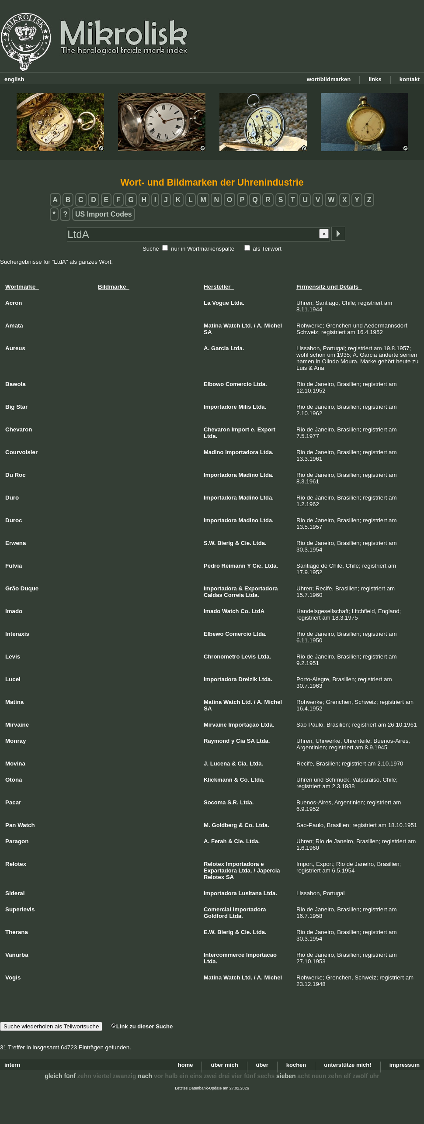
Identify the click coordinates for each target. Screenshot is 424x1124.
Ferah (218, 841)
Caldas (213, 595)
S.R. (232, 802)
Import (240, 429)
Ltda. (237, 303)
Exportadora (261, 588)
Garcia (220, 348)
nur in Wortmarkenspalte (202, 248)
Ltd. (247, 325)
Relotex (214, 864)
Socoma (215, 802)
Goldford (216, 916)
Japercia (268, 870)
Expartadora (220, 870)
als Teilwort (267, 248)
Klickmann (218, 779)
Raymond (216, 741)
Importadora (241, 452)
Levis (248, 656)
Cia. (242, 763)
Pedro (212, 565)
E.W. (209, 932)
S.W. (209, 543)
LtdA (257, 611)
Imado (212, 611)
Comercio (239, 384)
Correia (234, 595)
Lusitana (250, 893)
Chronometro (222, 656)
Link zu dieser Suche (142, 1026)
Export (266, 429)
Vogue (220, 303)
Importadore (220, 406)
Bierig (225, 543)
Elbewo (214, 634)
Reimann (234, 565)
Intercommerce (224, 955)
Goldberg (224, 825)
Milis (245, 406)
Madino (214, 452)
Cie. (246, 543)
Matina (213, 325)
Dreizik (248, 679)
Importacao (261, 955)
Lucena (220, 763)
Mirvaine (215, 724)
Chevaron (217, 429)
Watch (231, 325)
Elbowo (214, 384)
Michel (273, 325)
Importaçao (243, 724)
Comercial (217, 909)
